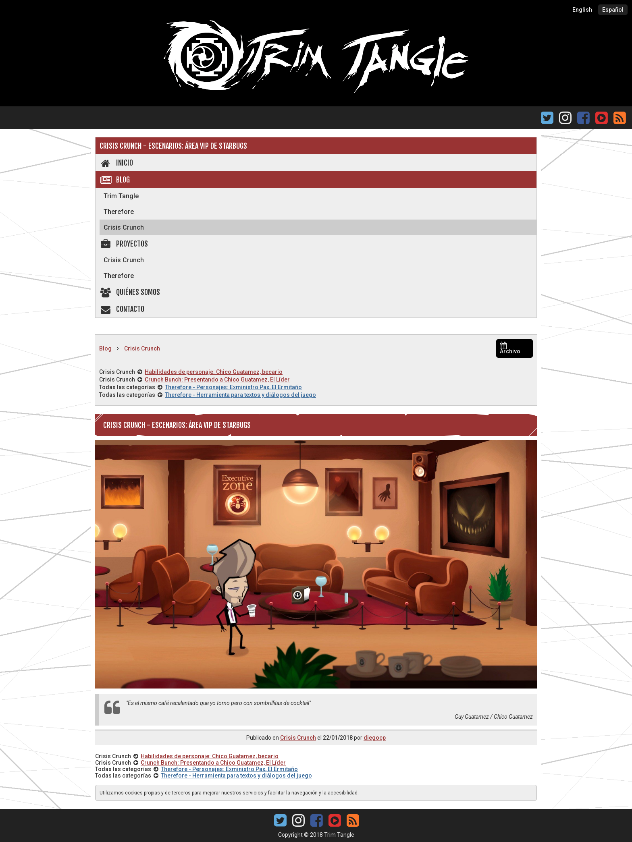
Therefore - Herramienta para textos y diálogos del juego (240, 395)
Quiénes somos (130, 292)
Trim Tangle (121, 196)
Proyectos (124, 243)
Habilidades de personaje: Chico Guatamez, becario (214, 372)
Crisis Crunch (124, 227)
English (582, 9)
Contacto (122, 309)
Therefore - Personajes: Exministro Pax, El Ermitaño (233, 387)
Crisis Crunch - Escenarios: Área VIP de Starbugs (173, 145)
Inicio (116, 162)
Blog (115, 179)
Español (613, 9)
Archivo (510, 349)
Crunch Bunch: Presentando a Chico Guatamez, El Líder (217, 379)
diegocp (375, 737)
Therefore (119, 212)
